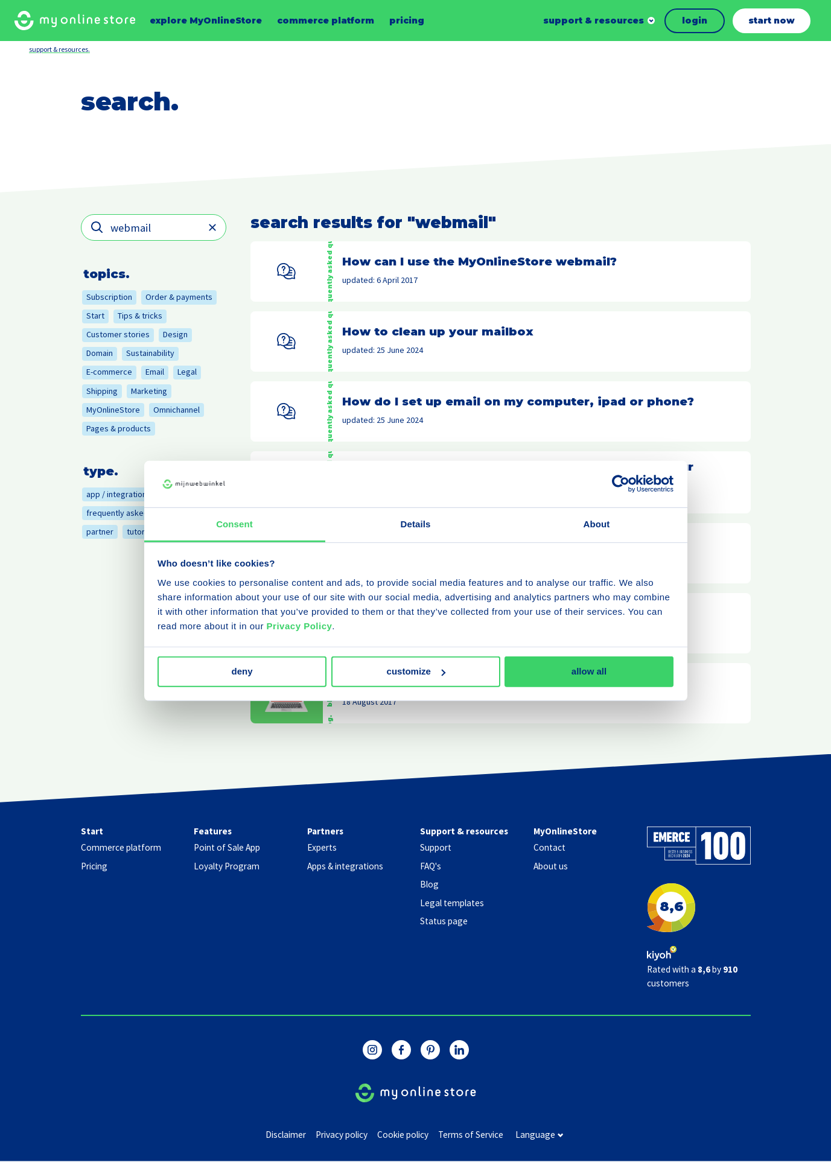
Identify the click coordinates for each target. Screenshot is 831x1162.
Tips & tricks (140, 315)
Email (154, 371)
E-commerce (109, 371)
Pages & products (118, 428)
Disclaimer (286, 1134)
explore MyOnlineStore (206, 20)
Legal (187, 371)
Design (175, 334)
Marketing (149, 391)
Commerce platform (121, 847)
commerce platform (325, 20)
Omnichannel (176, 409)
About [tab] (597, 524)
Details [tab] (416, 524)
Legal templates (452, 903)
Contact (549, 847)
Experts (322, 847)
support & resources (593, 20)
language (539, 1135)
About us (550, 866)
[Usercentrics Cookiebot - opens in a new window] (620, 484)
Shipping (102, 391)
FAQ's (430, 866)
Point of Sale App (227, 847)
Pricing (94, 866)
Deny (241, 671)
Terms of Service (470, 1134)
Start (95, 315)
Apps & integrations (345, 866)
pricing (406, 20)
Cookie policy (402, 1134)
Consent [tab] (234, 524)
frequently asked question (134, 512)
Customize (416, 671)
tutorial (140, 531)
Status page (444, 921)
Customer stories (118, 334)
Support (435, 847)
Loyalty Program (226, 866)
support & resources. (59, 49)
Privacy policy (342, 1134)
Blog (429, 884)
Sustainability (150, 353)
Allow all (589, 671)
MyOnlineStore (113, 409)
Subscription (109, 296)
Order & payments (178, 296)
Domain (99, 353)
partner (99, 531)
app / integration (116, 494)
